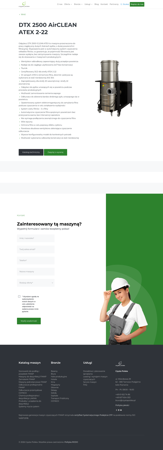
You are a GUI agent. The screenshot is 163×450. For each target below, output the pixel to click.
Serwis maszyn (90, 382)
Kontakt (104, 4)
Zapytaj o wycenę (55, 152)
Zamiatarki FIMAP (27, 379)
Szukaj (126, 4)
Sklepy (54, 390)
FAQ (85, 385)
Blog (97, 4)
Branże (77, 4)
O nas (59, 4)
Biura (53, 374)
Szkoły (54, 393)
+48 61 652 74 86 (122, 394)
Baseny (54, 371)
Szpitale (54, 396)
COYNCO (55, 401)
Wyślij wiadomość (29, 321)
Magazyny (55, 385)
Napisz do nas (137, 4)
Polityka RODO (71, 442)
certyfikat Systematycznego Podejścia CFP (93, 415)
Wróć (22, 14)
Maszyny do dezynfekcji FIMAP (32, 377)
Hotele (54, 379)
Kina (53, 382)
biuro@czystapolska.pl (125, 400)
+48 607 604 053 (122, 397)
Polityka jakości (122, 405)
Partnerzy (114, 4)
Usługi (87, 4)
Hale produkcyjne (59, 377)
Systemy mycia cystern (29, 406)
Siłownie (55, 387)
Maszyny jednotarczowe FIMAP (33, 382)
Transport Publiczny (60, 398)
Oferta (67, 4)
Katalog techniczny (31, 152)
